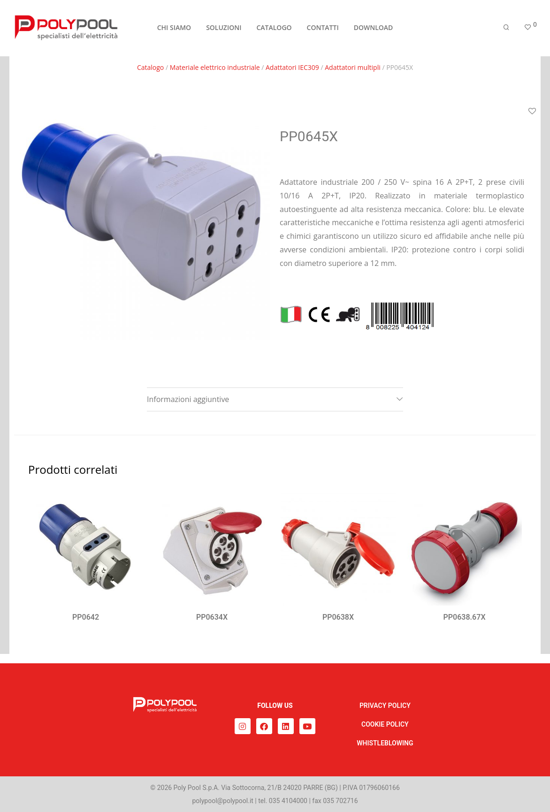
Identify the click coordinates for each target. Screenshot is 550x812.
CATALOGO (273, 28)
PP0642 (85, 617)
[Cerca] (506, 29)
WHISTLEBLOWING (385, 743)
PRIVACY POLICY (385, 705)
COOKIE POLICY (385, 724)
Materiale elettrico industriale (215, 67)
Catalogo (150, 67)
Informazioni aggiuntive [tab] (188, 399)
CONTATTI (323, 28)
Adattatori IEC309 (292, 67)
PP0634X (212, 617)
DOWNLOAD (373, 28)
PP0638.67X (464, 617)
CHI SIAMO (174, 28)
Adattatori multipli (353, 67)
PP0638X (338, 617)
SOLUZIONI (223, 28)
